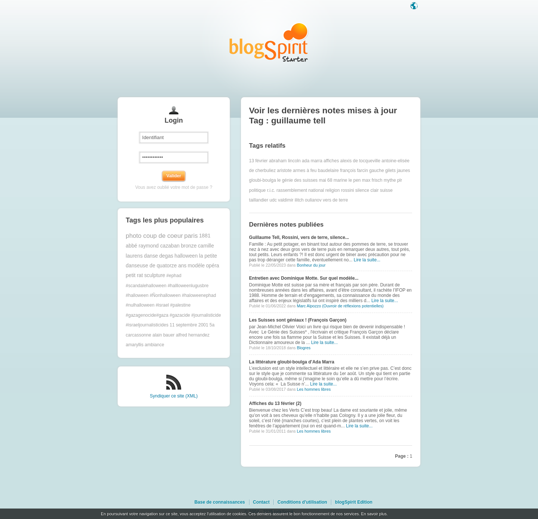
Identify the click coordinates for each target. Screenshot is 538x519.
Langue (414, 6)
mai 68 (325, 180)
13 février (258, 160)
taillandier (258, 200)
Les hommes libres (314, 389)
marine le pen (347, 180)
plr (399, 180)
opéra (212, 265)
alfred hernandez (193, 335)
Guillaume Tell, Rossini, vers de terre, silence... (299, 237)
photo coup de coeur (154, 235)
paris (191, 235)
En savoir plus (373, 514)
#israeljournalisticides (147, 325)
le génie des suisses (297, 180)
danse (151, 256)
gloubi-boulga (262, 180)
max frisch (372, 180)
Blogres (303, 348)
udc (272, 200)
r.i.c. (271, 190)
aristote (284, 170)
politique (257, 190)
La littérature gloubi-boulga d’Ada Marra (291, 362)
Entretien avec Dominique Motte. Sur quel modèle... (304, 278)
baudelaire (328, 170)
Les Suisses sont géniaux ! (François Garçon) (298, 320)
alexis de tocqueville (360, 160)
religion (332, 190)
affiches (331, 160)
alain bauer (163, 335)
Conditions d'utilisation (302, 502)
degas (166, 256)
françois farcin (354, 170)
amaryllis (134, 344)
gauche (376, 170)
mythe (390, 180)
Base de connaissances (219, 502)
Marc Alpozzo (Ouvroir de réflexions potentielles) (340, 306)
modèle (196, 265)
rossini (347, 190)
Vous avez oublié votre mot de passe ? (173, 187)
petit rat (134, 275)
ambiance (154, 344)
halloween (186, 256)
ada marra (312, 160)
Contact (261, 502)
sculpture (154, 275)
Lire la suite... (367, 259)
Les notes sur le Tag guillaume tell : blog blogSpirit (269, 42)
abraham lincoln (285, 160)
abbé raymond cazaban (153, 246)
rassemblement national (300, 190)
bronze (189, 246)
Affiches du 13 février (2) (275, 403)
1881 (205, 236)
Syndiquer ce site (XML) (174, 396)
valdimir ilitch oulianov (300, 200)
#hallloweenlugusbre (188, 285)
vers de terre (335, 200)
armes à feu (304, 170)
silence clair (367, 190)
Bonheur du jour (311, 265)
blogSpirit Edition (353, 502)
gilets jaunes (397, 170)
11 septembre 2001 (189, 325)
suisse (386, 190)
